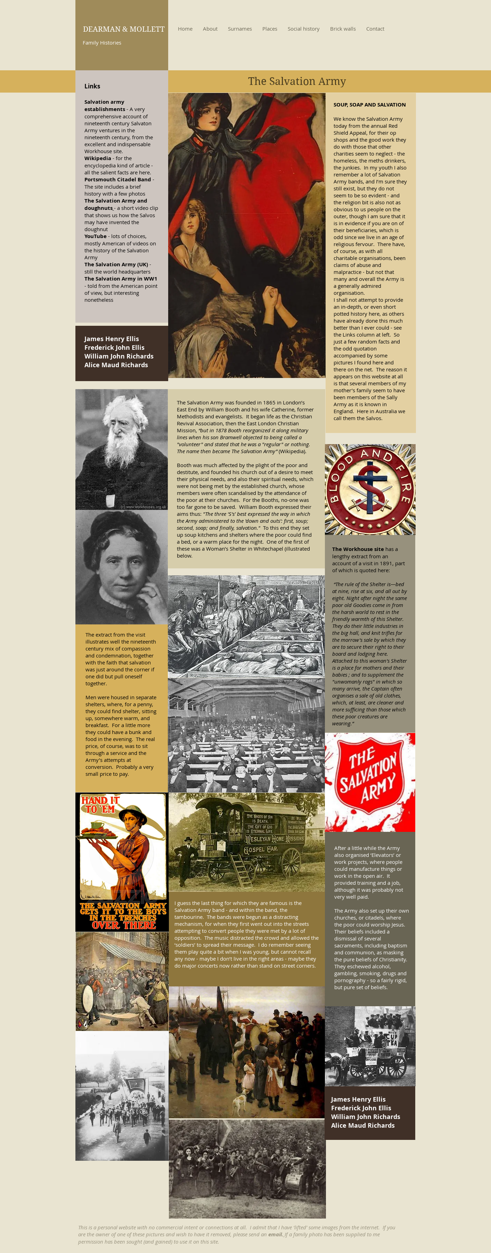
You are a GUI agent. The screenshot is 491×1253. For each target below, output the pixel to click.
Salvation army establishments (104, 105)
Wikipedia (97, 158)
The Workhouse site (358, 549)
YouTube (95, 236)
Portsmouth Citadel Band (117, 179)
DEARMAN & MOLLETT (124, 29)
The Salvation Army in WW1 (120, 278)
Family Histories (102, 42)
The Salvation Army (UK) (116, 264)
